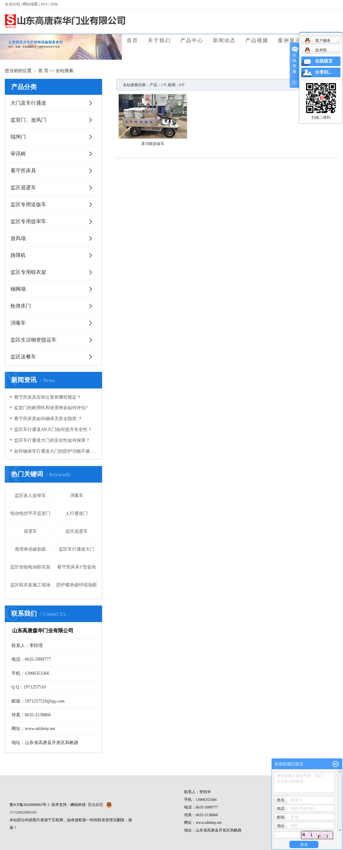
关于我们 (159, 40)
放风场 (18, 238)
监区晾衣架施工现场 (30, 585)
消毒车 (18, 323)
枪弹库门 (21, 306)
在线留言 (324, 61)
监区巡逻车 (23, 187)
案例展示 (289, 40)
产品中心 (191, 40)
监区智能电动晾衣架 (30, 567)
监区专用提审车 (28, 221)
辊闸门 (18, 136)
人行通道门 (76, 513)
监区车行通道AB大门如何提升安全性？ (53, 429)
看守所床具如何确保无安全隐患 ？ (48, 418)
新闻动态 (224, 40)
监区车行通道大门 (76, 549)
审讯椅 (18, 153)
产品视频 (256, 40)
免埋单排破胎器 (30, 549)
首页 (132, 40)
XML (54, 4)
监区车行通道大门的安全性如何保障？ (52, 440)
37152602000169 (23, 812)
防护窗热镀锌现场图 (76, 585)
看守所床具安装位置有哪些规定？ (47, 397)
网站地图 (30, 4)
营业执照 (95, 804)
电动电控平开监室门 (30, 513)
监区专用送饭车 (28, 204)
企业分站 (12, 4)
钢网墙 (18, 289)
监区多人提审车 (30, 495)
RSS (44, 4)
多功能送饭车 (152, 143)
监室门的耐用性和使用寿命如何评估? (50, 407)
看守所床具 (23, 170)
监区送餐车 (23, 356)
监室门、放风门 (28, 120)
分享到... (323, 72)
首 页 (43, 70)
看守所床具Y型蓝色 (76, 567)
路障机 (18, 255)
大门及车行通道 (28, 103)
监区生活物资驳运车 (33, 339)
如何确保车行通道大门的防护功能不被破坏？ (55, 451)
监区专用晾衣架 (28, 272)
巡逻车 (30, 531)
